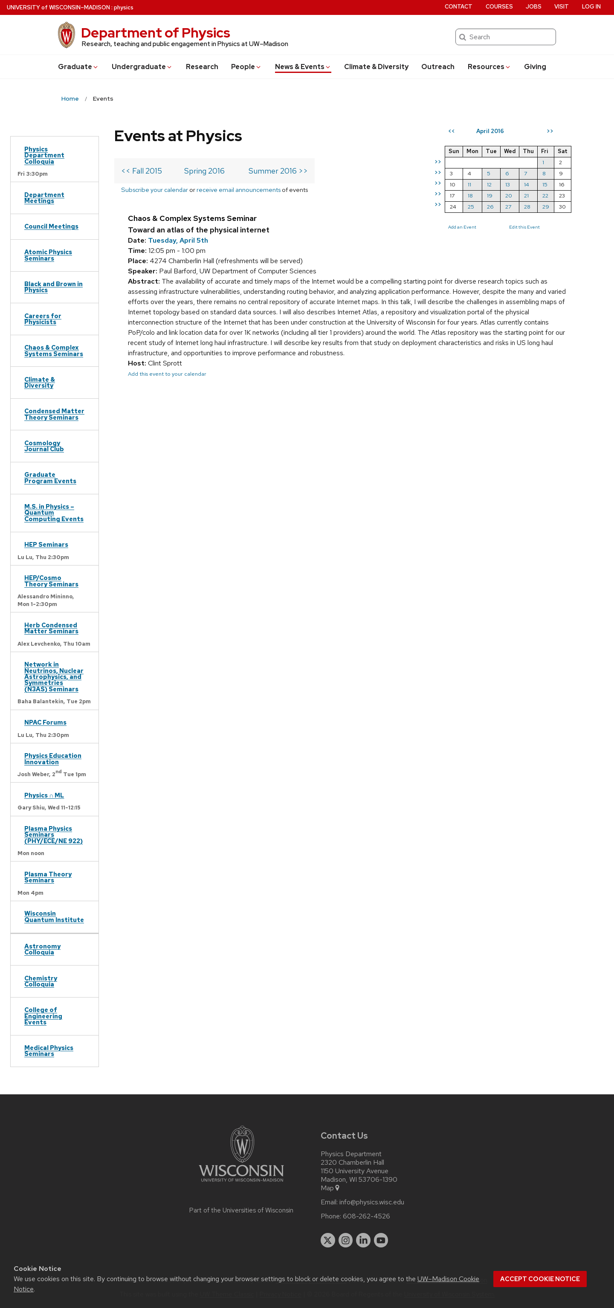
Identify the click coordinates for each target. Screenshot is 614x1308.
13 (507, 184)
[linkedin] (363, 1240)
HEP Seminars (46, 544)
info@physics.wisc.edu (371, 1202)
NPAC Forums (45, 722)
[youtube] (381, 1240)
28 (527, 206)
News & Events (303, 66)
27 (508, 206)
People (246, 66)
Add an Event (462, 227)
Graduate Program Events (50, 477)
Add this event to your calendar (167, 373)
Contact (458, 6)
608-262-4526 (366, 1216)
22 (545, 195)
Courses (499, 6)
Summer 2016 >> (278, 171)
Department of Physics (155, 32)
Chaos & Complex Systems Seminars (53, 350)
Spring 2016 (204, 171)
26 (490, 206)
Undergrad (142, 66)
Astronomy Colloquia (42, 949)
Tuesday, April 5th (178, 240)
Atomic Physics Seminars (48, 255)
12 (489, 184)
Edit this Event (524, 227)
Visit (561, 6)
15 (545, 184)
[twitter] (328, 1240)
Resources (489, 66)
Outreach (438, 66)
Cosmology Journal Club (44, 446)
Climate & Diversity (376, 66)
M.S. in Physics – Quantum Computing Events (54, 512)
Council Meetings (51, 226)
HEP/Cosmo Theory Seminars (51, 581)
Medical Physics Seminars (48, 1051)
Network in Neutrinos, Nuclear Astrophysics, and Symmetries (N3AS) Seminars (54, 676)
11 (469, 184)
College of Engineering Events (43, 1016)
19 (490, 195)
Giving (535, 66)
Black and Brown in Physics (53, 287)
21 (526, 195)
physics (123, 7)
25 (470, 206)
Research (202, 66)
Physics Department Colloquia (44, 155)
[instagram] (346, 1240)
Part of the (241, 1210)
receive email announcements (239, 190)
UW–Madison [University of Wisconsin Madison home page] (58, 7)
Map (331, 1188)
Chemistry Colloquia (40, 981)
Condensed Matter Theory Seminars (54, 414)
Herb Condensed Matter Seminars (51, 628)
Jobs (534, 6)
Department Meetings (44, 198)
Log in (591, 6)
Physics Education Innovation (52, 758)
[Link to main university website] (241, 1183)
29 (545, 206)
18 (470, 195)
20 (508, 195)
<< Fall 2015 (141, 171)
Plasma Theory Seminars (48, 877)
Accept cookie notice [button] (540, 1279)
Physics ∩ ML (44, 795)
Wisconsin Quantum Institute (54, 916)
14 (526, 184)
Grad (78, 66)
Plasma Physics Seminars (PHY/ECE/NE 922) (53, 834)
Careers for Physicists (42, 319)
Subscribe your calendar (154, 190)
